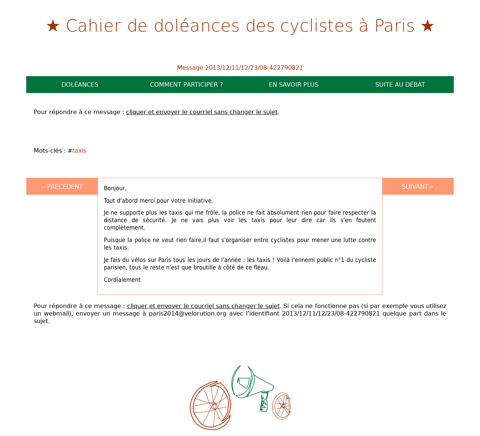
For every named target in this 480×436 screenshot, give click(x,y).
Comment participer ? (186, 84)
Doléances (80, 84)
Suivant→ (418, 186)
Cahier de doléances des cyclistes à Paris (240, 24)
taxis (79, 150)
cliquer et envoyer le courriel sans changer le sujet (202, 112)
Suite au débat (400, 84)
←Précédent (62, 186)
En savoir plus (293, 84)
